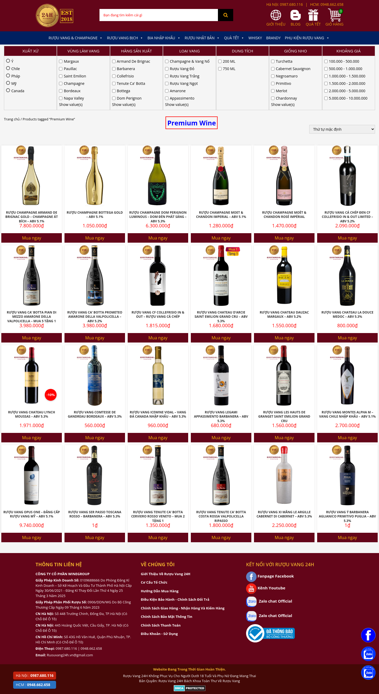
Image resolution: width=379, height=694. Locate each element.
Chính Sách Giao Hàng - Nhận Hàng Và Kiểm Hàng (183, 554)
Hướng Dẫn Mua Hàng (159, 537)
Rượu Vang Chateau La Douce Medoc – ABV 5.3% (347, 260)
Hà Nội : (34, 675)
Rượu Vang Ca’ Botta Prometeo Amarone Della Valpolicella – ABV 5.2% (94, 262)
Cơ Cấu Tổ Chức (154, 528)
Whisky (255, 37)
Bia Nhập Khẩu (163, 38)
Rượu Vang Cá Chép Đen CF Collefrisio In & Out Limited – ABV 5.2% (347, 162)
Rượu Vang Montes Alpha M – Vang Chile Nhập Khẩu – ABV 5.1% (347, 360)
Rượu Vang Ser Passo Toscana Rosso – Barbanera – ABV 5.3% (94, 460)
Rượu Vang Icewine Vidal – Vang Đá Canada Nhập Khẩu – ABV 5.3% (158, 360)
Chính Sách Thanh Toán (161, 571)
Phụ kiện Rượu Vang (307, 38)
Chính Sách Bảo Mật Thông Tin (166, 562)
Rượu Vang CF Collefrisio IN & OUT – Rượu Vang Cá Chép (158, 260)
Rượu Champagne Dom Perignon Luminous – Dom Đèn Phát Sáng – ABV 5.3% (158, 162)
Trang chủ (12, 65)
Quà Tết (234, 38)
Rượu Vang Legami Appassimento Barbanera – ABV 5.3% (221, 362)
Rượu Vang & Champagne (75, 38)
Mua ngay (31, 184)
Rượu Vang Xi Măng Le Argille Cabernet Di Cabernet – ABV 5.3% (284, 460)
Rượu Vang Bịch (125, 38)
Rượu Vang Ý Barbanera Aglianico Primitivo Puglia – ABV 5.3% (347, 462)
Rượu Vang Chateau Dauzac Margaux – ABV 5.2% (284, 260)
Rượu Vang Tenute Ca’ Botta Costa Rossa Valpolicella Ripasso (221, 462)
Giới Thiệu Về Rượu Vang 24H (165, 519)
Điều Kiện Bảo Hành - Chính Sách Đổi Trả (175, 545)
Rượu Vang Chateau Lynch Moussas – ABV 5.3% (31, 360)
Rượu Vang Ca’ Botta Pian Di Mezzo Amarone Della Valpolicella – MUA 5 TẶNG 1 (31, 262)
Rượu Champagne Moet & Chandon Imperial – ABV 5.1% (221, 160)
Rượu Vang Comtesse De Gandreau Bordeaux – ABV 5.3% (95, 360)
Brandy (273, 37)
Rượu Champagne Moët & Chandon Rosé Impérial (284, 160)
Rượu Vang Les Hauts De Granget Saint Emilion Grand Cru (284, 362)
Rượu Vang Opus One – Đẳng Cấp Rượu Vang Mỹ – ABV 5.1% (31, 460)
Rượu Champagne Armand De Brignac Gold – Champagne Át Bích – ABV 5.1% (31, 162)
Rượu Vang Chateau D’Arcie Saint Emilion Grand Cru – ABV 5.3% (221, 262)
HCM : (33, 684)
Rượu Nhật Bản (202, 38)
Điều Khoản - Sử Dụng (159, 579)
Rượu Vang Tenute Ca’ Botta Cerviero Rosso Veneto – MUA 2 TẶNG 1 (157, 462)
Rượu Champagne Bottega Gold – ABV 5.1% (95, 160)
